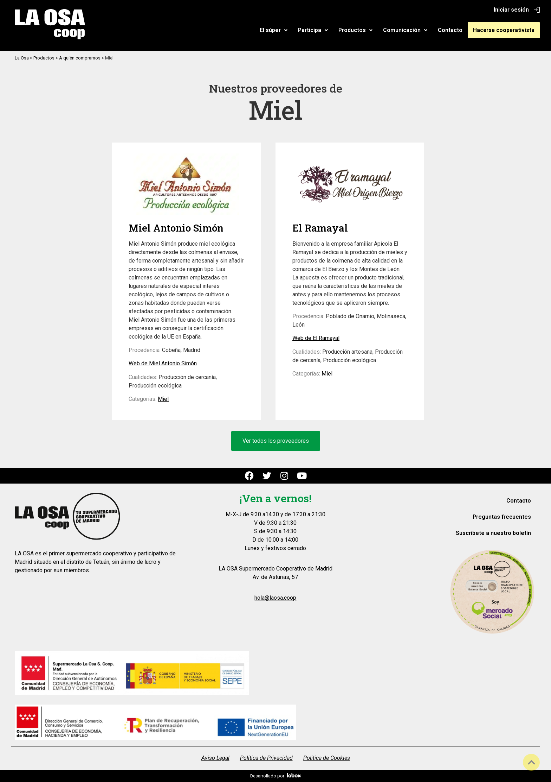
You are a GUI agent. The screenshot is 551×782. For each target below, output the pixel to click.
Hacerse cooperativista (505, 30)
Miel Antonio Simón (176, 227)
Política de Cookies (326, 758)
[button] (277, 30)
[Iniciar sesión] (537, 10)
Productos (359, 30)
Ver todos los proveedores (275, 440)
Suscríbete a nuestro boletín (493, 533)
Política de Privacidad (266, 758)
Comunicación (409, 30)
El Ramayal (320, 227)
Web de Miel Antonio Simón (163, 363)
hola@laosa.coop (275, 597)
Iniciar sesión (511, 9)
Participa (317, 30)
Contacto (454, 30)
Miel (163, 399)
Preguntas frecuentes (502, 516)
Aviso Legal (215, 758)
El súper (277, 30)
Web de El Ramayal (315, 338)
